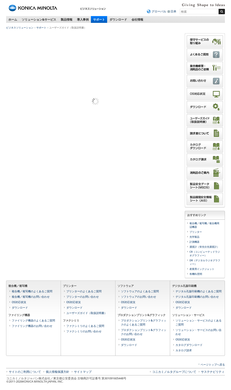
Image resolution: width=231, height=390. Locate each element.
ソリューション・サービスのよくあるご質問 (199, 322)
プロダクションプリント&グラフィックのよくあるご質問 (143, 322)
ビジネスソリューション (19, 27)
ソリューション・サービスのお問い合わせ (199, 332)
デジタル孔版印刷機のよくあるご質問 (199, 291)
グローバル (159, 11)
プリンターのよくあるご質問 (84, 291)
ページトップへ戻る (213, 364)
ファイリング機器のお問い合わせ (32, 326)
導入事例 (83, 19)
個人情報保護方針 (57, 372)
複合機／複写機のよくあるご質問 (32, 291)
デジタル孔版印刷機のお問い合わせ (197, 297)
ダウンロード (118, 19)
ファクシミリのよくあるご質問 (85, 326)
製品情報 (66, 19)
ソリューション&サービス (39, 19)
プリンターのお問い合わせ (82, 297)
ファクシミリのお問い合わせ (84, 331)
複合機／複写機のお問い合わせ (31, 297)
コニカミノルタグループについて (174, 372)
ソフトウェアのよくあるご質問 (140, 291)
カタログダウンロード (189, 345)
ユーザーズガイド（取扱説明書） (86, 313)
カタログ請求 (184, 350)
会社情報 (137, 19)
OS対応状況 (19, 302)
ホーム (12, 19)
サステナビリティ (212, 372)
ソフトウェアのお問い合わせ (138, 297)
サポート (99, 19)
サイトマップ (83, 372)
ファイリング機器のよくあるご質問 (33, 320)
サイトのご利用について (25, 372)
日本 (173, 11)
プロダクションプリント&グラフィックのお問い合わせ (143, 332)
